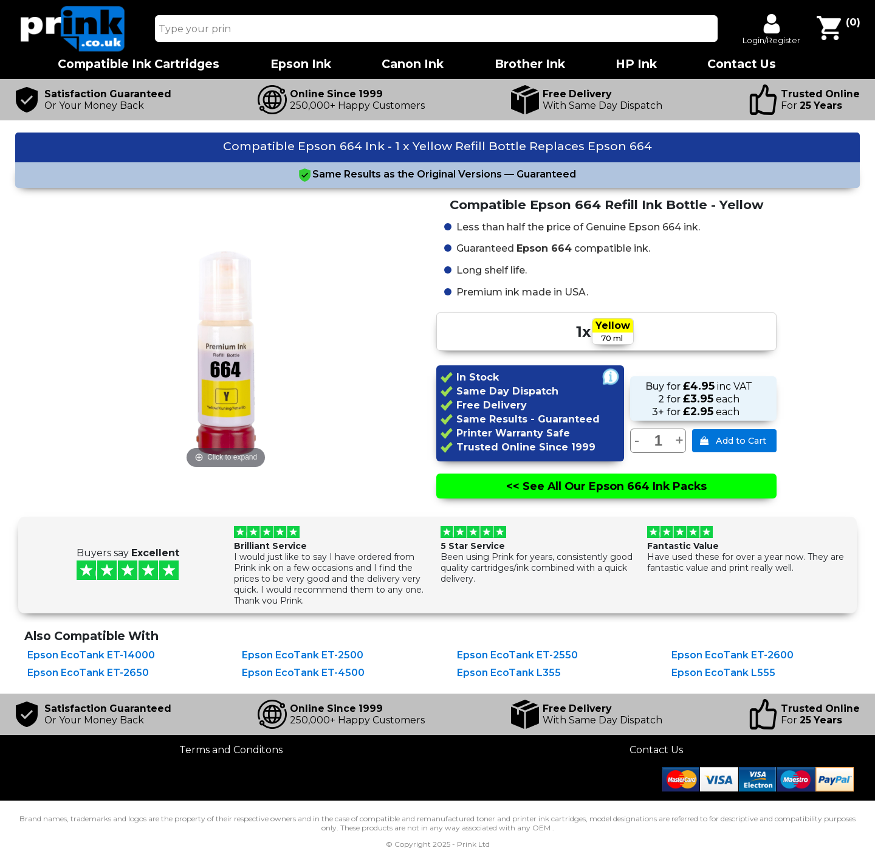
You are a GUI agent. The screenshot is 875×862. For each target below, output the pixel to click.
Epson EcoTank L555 (723, 672)
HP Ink (636, 64)
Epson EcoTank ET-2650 (88, 672)
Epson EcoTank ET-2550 (517, 655)
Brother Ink (530, 64)
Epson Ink (300, 64)
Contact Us (656, 750)
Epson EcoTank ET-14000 (91, 655)
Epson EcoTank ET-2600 (732, 655)
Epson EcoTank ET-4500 (303, 672)
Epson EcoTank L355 (509, 672)
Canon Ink (413, 64)
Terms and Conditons (231, 750)
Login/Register (771, 40)
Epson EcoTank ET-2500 (302, 655)
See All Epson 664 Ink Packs (606, 486)
